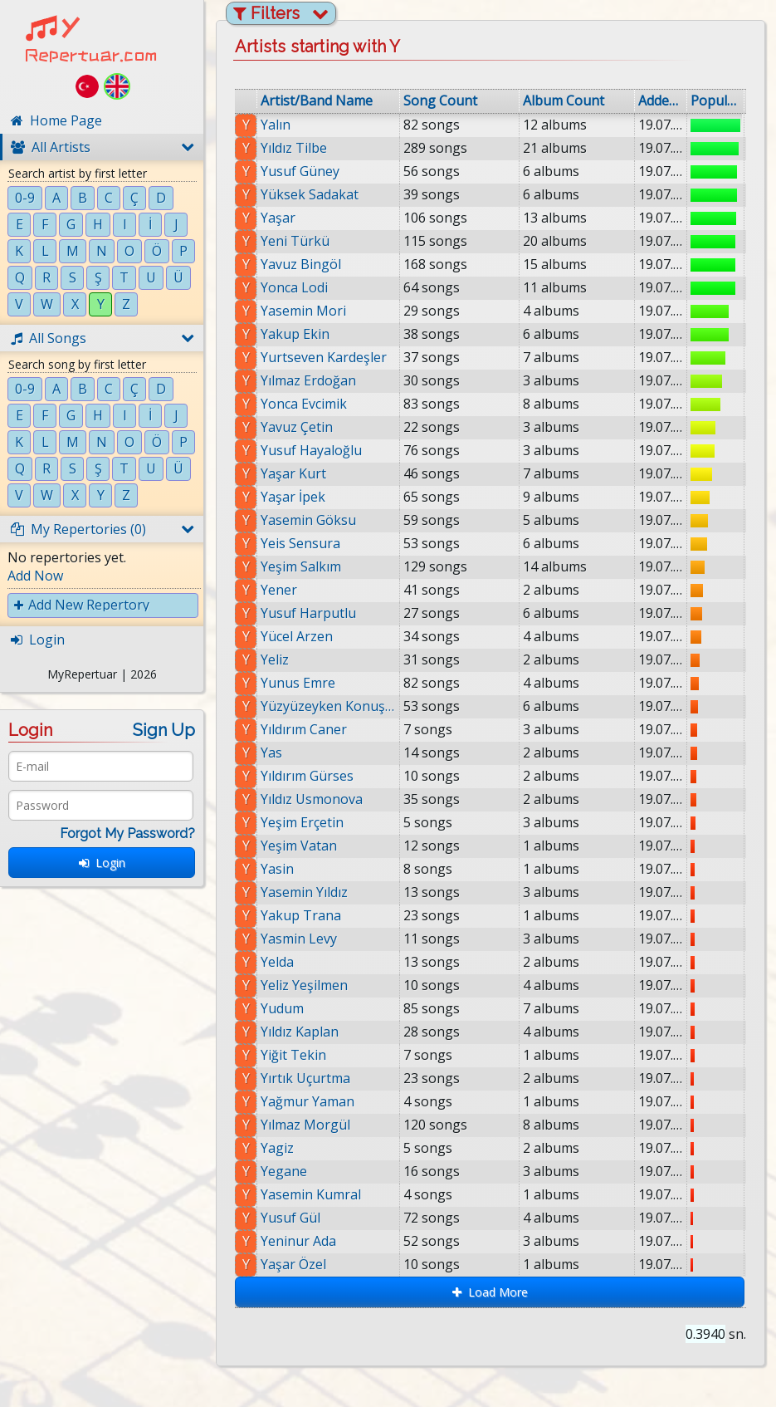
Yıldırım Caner (304, 729)
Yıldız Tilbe (294, 148)
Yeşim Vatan (299, 845)
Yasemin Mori (303, 311)
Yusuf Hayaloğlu (311, 450)
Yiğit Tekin (293, 1055)
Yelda (277, 962)
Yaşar (278, 217)
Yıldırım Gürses (307, 776)
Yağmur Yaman (307, 1101)
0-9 (25, 198)
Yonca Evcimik (304, 404)
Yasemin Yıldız (304, 892)
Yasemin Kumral (311, 1194)
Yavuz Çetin (297, 427)
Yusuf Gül (290, 1217)
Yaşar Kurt (293, 473)
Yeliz (275, 659)
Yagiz (277, 1148)
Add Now (35, 575)
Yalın (275, 124)
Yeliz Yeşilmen (304, 985)
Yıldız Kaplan (300, 1031)
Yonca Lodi (294, 287)
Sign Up (164, 730)
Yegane (284, 1171)
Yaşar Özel (293, 1264)
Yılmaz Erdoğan (308, 380)
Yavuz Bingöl (301, 264)
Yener (279, 590)
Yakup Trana (301, 915)
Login (102, 862)
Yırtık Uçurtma (305, 1078)
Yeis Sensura (300, 543)
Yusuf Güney (300, 171)
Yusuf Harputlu (308, 613)
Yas (271, 752)
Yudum (282, 1008)
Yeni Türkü (295, 241)
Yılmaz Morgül (305, 1124)
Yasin (277, 869)
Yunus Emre (298, 683)
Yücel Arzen (297, 636)
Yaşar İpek (293, 497)
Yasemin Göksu (308, 520)
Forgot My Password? (127, 833)
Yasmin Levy (299, 938)
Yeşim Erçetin (302, 822)
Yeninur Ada (298, 1241)
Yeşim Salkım (301, 566)
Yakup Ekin (295, 334)
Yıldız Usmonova (312, 799)
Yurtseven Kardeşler (324, 357)
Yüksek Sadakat (310, 194)
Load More (490, 1292)
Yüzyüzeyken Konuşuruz (328, 706)
